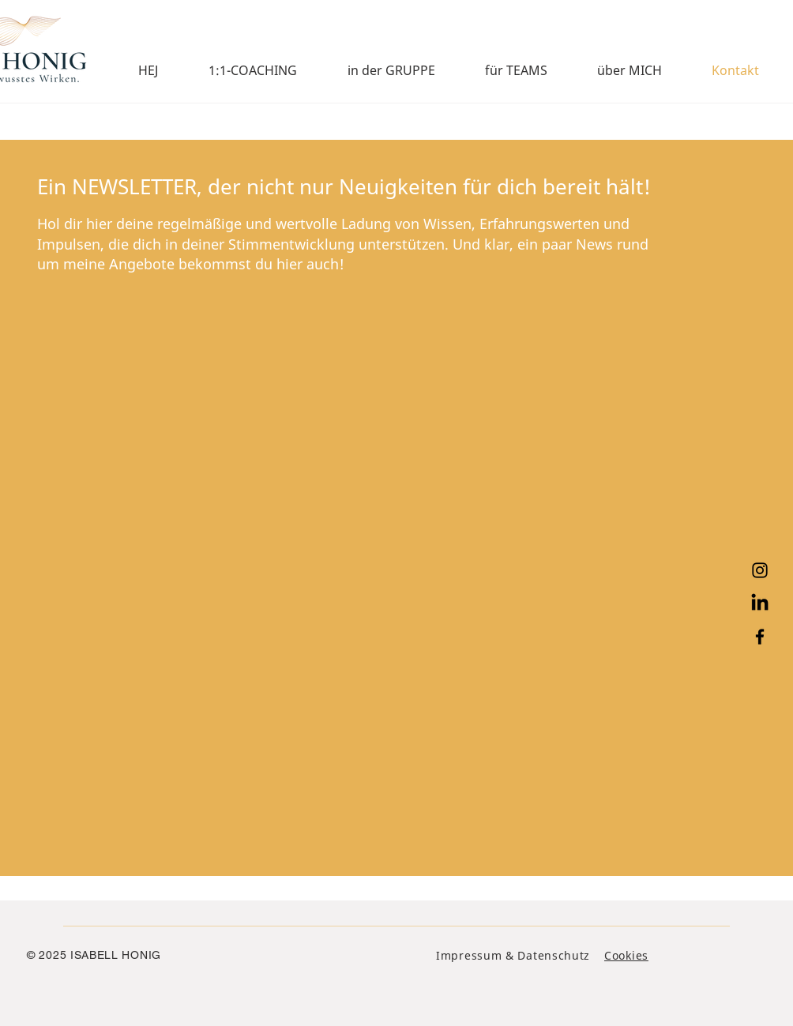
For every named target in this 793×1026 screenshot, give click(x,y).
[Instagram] (760, 570)
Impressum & (476, 955)
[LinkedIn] (760, 603)
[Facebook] (760, 636)
